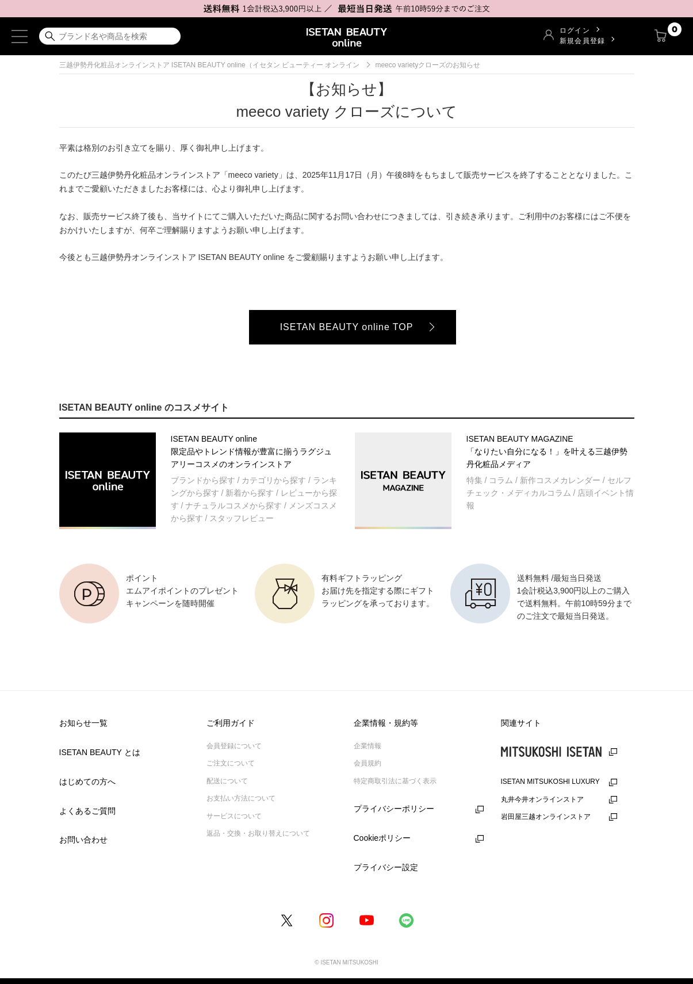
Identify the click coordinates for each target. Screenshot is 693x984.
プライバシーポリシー (394, 808)
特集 (474, 480)
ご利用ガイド (230, 723)
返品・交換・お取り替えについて (258, 833)
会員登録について (234, 746)
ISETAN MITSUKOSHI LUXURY (550, 782)
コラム (501, 480)
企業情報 (367, 746)
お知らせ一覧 (83, 723)
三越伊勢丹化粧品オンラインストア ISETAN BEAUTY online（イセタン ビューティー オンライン (209, 65)
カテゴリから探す (274, 480)
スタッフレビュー (241, 518)
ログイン (575, 30)
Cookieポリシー (382, 838)
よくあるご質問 (87, 810)
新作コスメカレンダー (560, 480)
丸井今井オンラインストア (542, 799)
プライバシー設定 (386, 867)
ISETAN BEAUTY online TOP (346, 327)
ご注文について (230, 763)
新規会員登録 (582, 40)
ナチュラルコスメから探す (233, 505)
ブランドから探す (203, 480)
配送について (227, 781)
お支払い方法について (240, 798)
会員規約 (367, 763)
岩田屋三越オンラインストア (546, 817)
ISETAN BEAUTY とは (99, 752)
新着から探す (249, 492)
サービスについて (234, 816)
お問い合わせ (83, 839)
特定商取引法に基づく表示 (395, 781)
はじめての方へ (87, 781)
